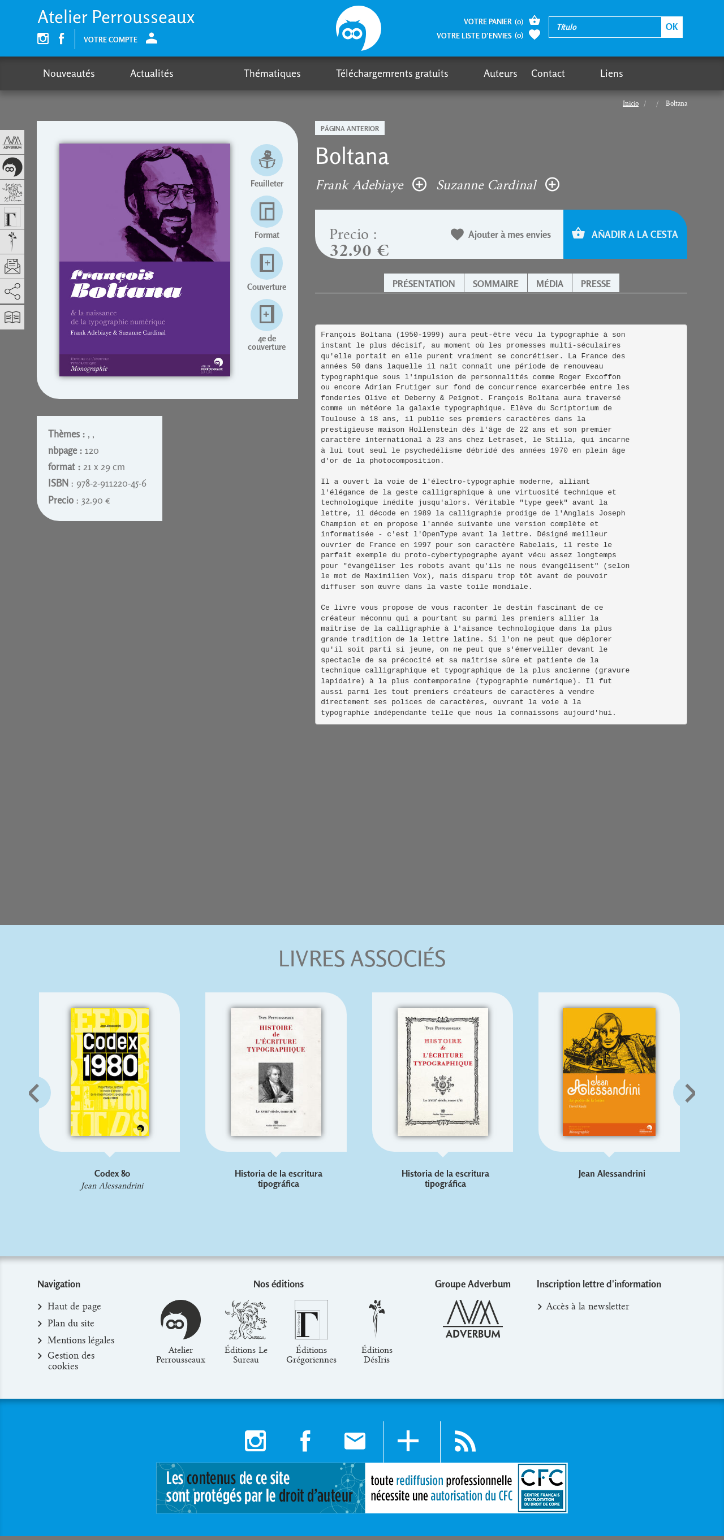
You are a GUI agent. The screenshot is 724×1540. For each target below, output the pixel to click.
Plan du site (71, 1328)
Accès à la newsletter (588, 1311)
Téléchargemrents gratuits (306, 73)
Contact (441, 73)
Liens (482, 73)
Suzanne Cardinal (497, 184)
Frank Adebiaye (370, 184)
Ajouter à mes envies (501, 235)
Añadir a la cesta (625, 234)
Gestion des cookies (71, 1365)
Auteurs (393, 73)
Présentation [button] (424, 283)
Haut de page (74, 1311)
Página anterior (350, 128)
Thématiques (207, 73)
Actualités (130, 73)
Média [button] (549, 283)
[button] (51, 1121)
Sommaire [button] (496, 283)
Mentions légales (81, 1345)
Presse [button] (596, 283)
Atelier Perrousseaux (116, 16)
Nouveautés (69, 73)
